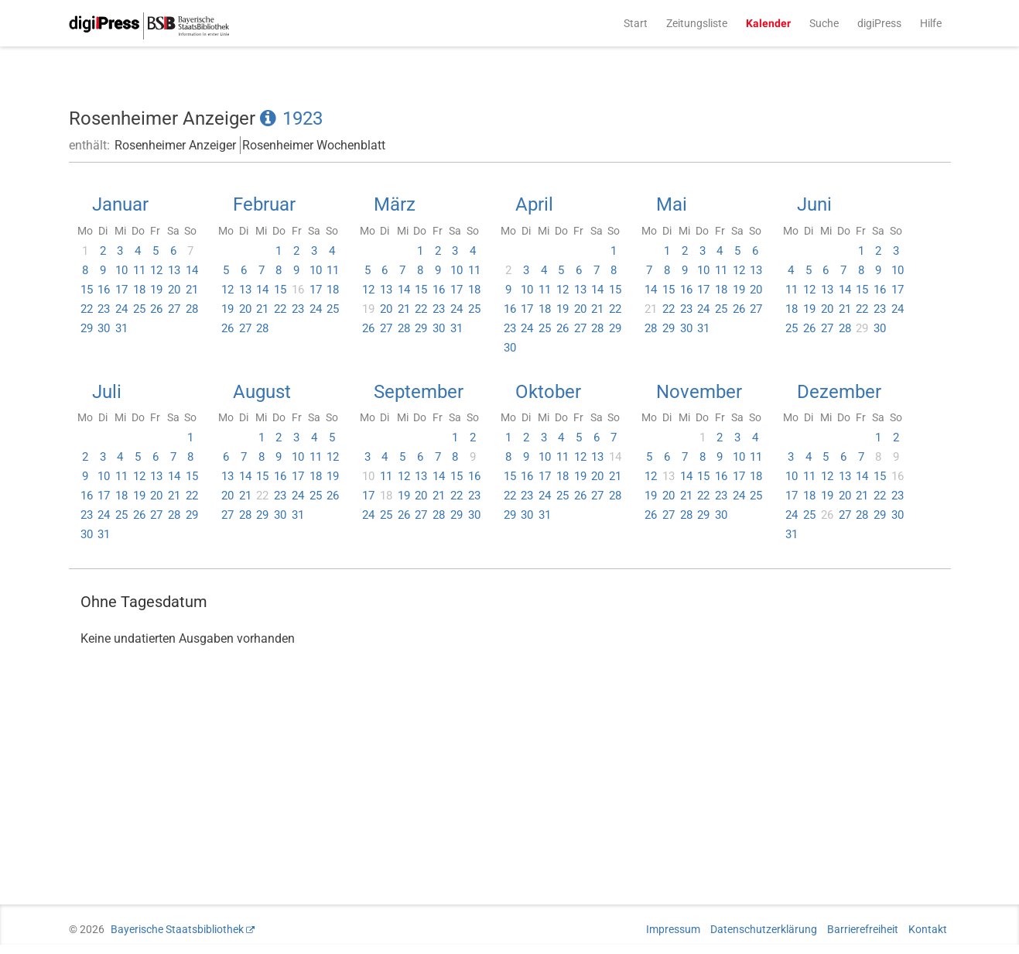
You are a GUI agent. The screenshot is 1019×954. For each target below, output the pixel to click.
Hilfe (931, 23)
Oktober (548, 392)
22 (86, 309)
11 (139, 270)
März (394, 204)
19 (156, 290)
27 (174, 309)
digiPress (879, 23)
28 (192, 309)
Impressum (673, 929)
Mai (671, 204)
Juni (814, 204)
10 (121, 270)
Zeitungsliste (696, 23)
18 (139, 290)
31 (121, 328)
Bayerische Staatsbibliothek (177, 929)
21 (192, 290)
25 (139, 309)
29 (86, 328)
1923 (302, 118)
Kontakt (927, 929)
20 (174, 290)
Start (636, 23)
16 (103, 290)
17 (121, 290)
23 (103, 309)
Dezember (839, 392)
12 (156, 270)
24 (121, 309)
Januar (120, 204)
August (262, 392)
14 (192, 270)
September (418, 392)
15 (86, 290)
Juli (106, 392)
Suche (824, 23)
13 (174, 270)
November (699, 392)
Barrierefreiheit (862, 929)
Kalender (768, 23)
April (534, 204)
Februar (264, 204)
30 (103, 328)
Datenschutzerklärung (763, 929)
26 (156, 309)
